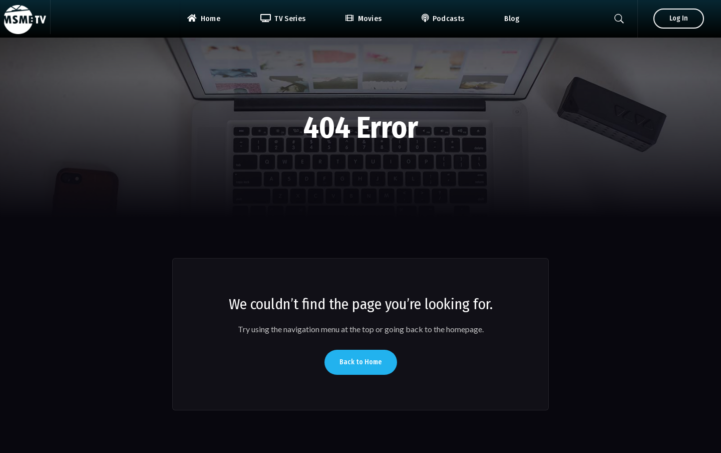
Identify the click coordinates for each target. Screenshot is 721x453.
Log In (678, 18)
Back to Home (360, 362)
